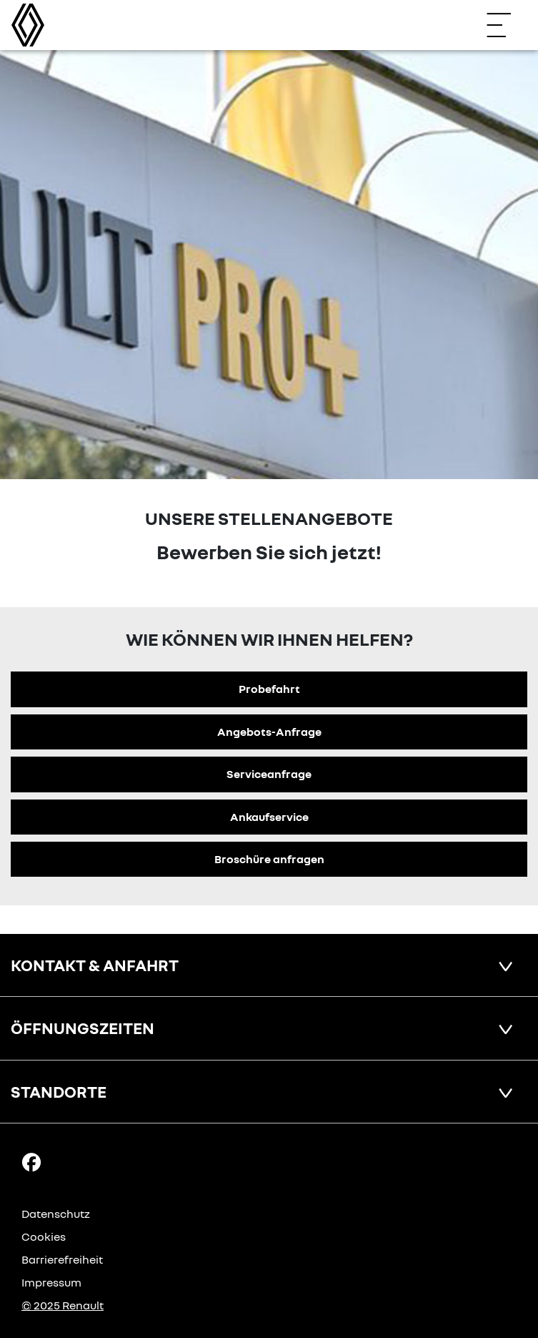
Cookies (43, 1236)
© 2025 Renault (62, 1305)
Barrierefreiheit (62, 1259)
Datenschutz (55, 1213)
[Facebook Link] (31, 1161)
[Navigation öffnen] (505, 25)
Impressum (51, 1282)
